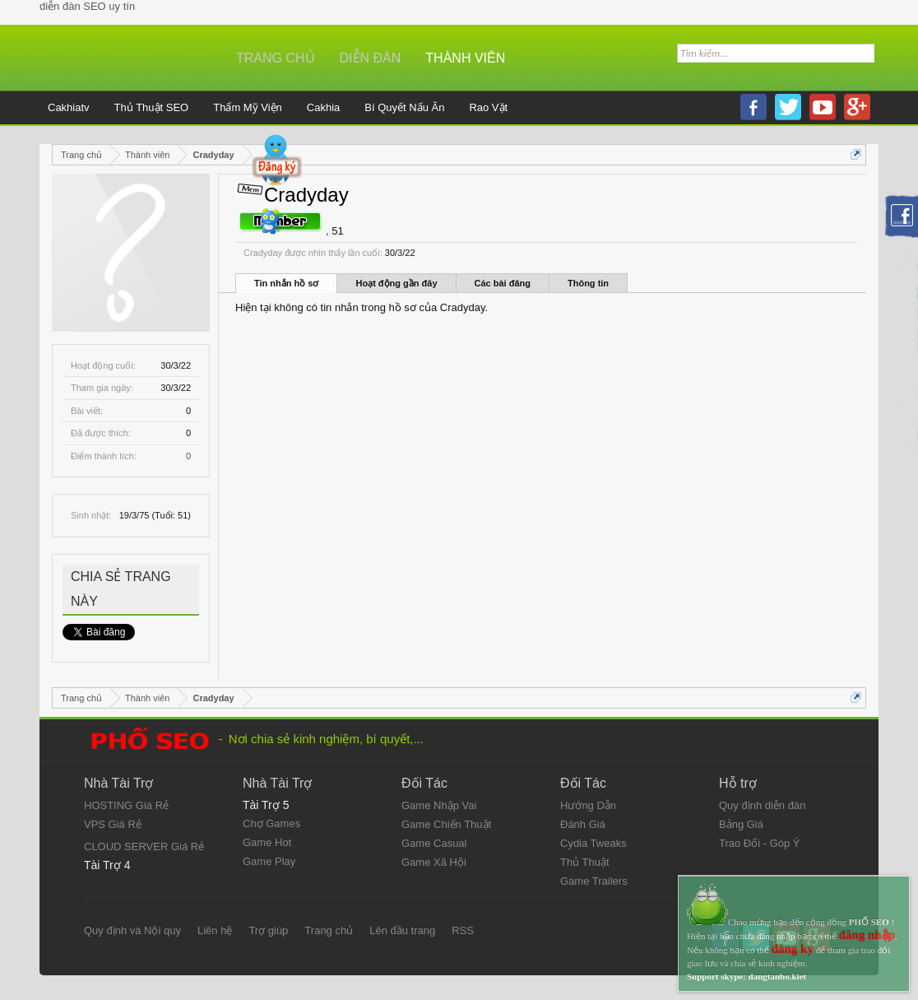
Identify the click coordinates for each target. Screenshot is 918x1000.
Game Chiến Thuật (446, 824)
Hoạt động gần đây (396, 283)
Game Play (269, 861)
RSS (463, 930)
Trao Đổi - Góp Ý (759, 843)
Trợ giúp (268, 930)
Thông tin (588, 283)
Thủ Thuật (585, 862)
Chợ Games (271, 823)
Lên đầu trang (402, 930)
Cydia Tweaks (593, 843)
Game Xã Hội (433, 862)
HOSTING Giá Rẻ (126, 805)
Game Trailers (594, 881)
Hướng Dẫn (588, 805)
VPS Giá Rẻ (112, 824)
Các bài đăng (503, 283)
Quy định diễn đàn (762, 805)
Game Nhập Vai (438, 805)
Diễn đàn (370, 58)
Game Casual (433, 843)
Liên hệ (214, 930)
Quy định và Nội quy (132, 930)
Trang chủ (275, 58)
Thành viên (465, 58)
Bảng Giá (741, 824)
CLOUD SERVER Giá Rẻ (144, 846)
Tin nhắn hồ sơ (286, 283)
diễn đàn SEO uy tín (87, 6)
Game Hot (267, 842)
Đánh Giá (582, 824)
